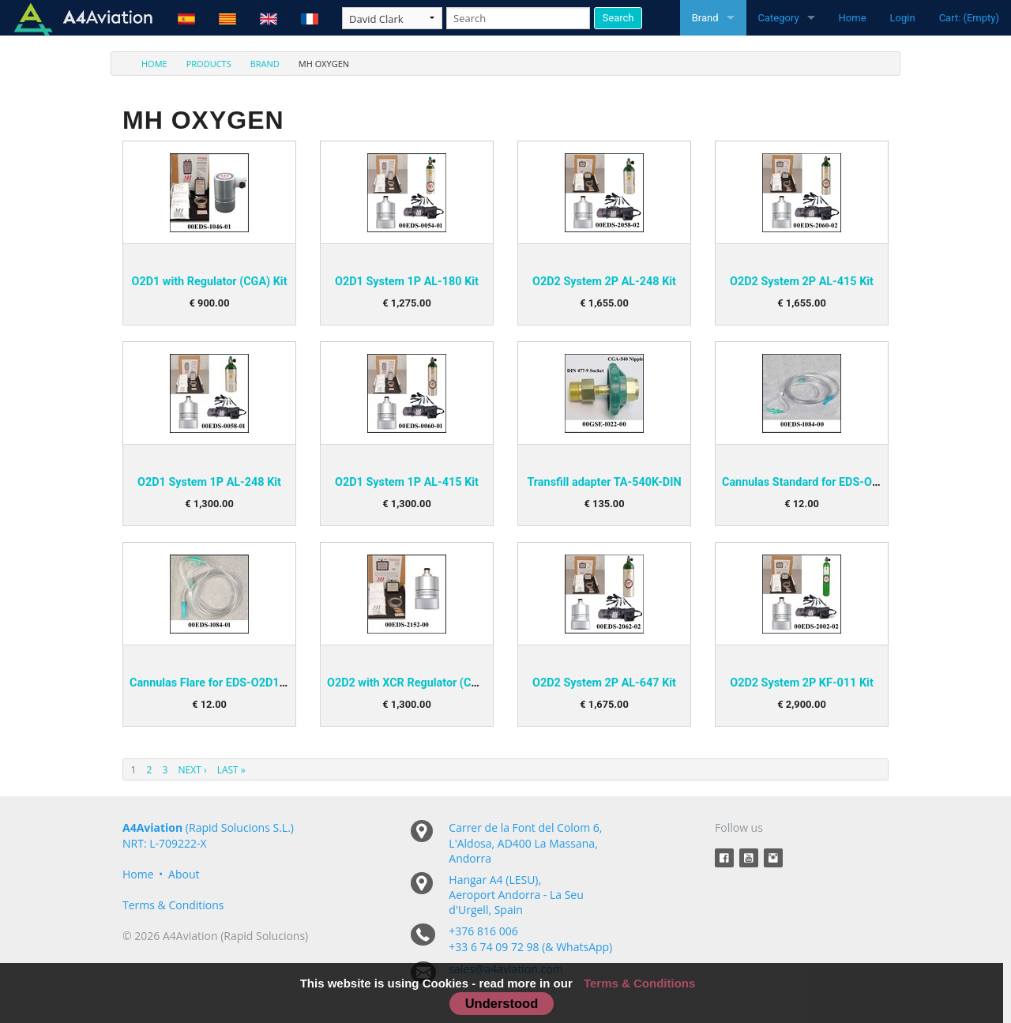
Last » (231, 770)
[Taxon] (392, 18)
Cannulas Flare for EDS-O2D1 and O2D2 (231, 683)
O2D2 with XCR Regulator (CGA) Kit (417, 683)
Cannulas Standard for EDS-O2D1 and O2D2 (833, 482)
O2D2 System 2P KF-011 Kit (802, 683)
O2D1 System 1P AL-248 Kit (209, 482)
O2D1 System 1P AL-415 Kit (407, 482)
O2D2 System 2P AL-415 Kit (802, 281)
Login (902, 18)
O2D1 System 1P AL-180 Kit (407, 281)
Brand (705, 18)
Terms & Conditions (173, 904)
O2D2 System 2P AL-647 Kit (604, 683)
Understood (502, 1003)
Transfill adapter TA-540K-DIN (604, 482)
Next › (193, 770)
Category (778, 18)
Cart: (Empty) (969, 18)
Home (852, 18)
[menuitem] (144, 63)
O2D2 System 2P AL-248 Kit (604, 281)
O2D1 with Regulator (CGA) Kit (209, 281)
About (183, 874)
